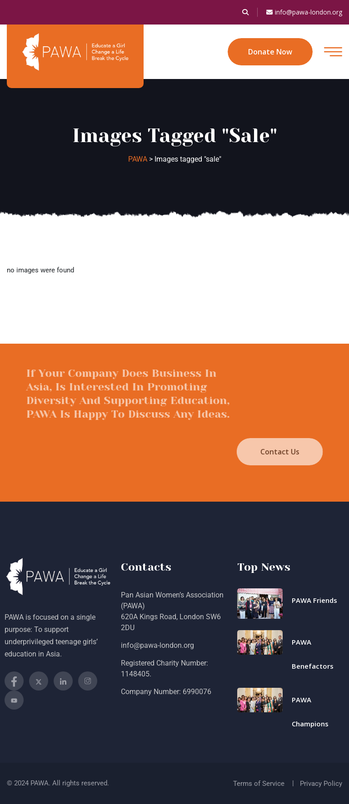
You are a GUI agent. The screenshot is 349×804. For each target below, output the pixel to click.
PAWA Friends (314, 600)
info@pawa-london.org (304, 12)
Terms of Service (258, 783)
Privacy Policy (321, 783)
